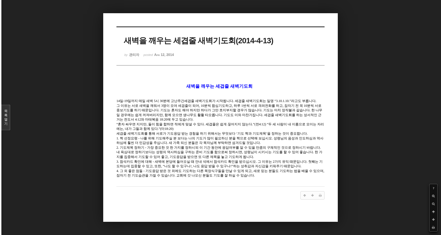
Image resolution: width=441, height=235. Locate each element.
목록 (6, 117)
